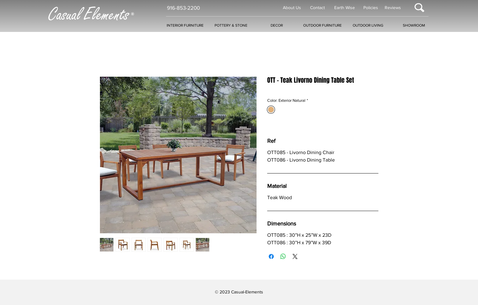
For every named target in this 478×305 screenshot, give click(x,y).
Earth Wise (344, 7)
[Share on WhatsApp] (283, 256)
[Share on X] (295, 256)
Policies (370, 7)
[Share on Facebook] (271, 256)
